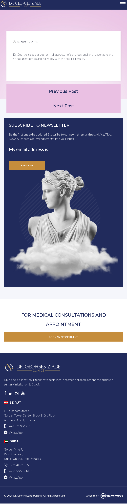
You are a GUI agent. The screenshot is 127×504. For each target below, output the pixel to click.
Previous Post (64, 91)
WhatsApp (16, 433)
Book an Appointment (63, 337)
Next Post (63, 106)
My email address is (28, 150)
